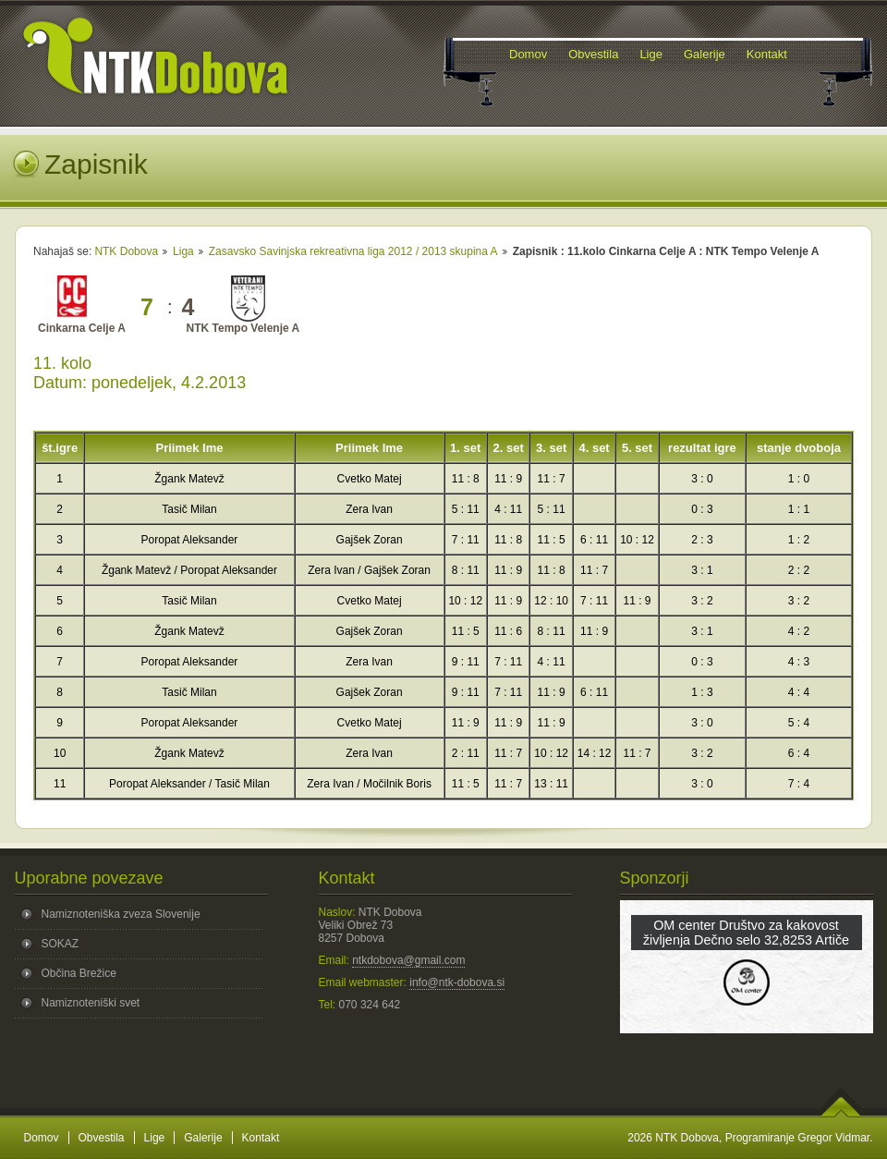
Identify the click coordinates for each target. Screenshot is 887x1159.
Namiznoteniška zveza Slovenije (121, 914)
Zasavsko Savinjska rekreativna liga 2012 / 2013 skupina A (353, 251)
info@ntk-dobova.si (456, 982)
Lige (154, 1137)
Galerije (203, 1137)
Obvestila (102, 1137)
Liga (183, 251)
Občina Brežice (79, 973)
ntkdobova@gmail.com (408, 960)
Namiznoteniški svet (91, 1002)
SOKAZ (60, 943)
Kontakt (261, 1137)
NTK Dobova (126, 251)
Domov (41, 1137)
